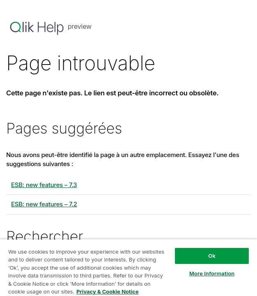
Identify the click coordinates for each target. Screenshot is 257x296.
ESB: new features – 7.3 (44, 185)
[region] (128, 267)
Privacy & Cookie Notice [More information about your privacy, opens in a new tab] (107, 291)
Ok (212, 255)
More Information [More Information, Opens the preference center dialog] (211, 273)
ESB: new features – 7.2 (44, 204)
